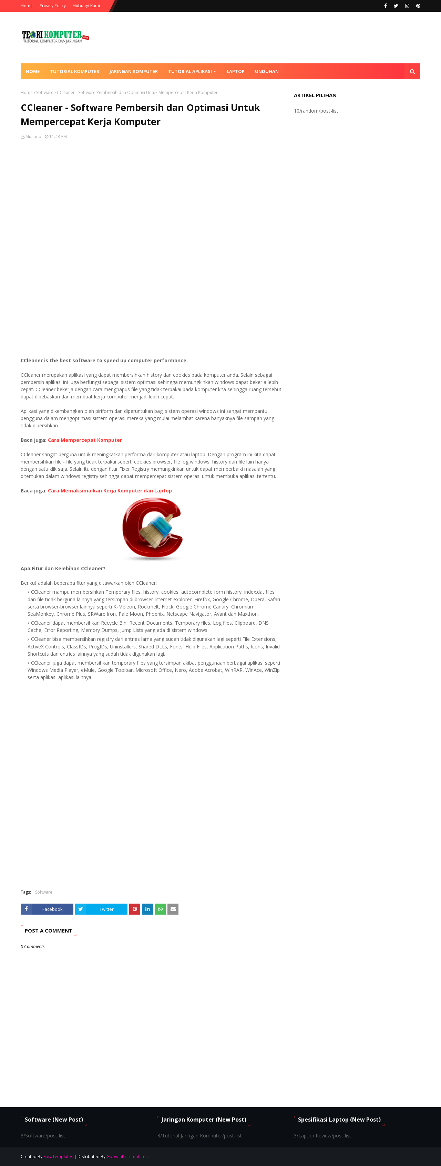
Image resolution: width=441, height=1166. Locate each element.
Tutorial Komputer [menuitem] (74, 71)
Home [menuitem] (33, 71)
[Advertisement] (152, 198)
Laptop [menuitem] (236, 71)
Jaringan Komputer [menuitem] (134, 71)
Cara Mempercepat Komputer (85, 440)
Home (27, 6)
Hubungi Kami (86, 6)
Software (44, 92)
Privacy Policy (53, 6)
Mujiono (33, 136)
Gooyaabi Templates (126, 1156)
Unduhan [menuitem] (267, 71)
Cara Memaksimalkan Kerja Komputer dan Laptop (110, 490)
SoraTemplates (58, 1156)
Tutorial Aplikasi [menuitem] (190, 71)
